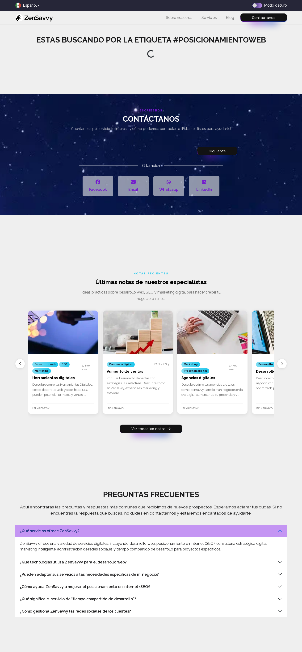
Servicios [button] (209, 17)
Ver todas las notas (150, 428)
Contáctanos (263, 17)
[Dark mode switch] (258, 5)
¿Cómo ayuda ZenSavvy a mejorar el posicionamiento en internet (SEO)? (85, 586)
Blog (230, 17)
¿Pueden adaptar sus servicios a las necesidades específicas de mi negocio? (89, 574)
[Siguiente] (282, 364)
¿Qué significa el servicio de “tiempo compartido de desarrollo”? (78, 599)
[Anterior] (20, 364)
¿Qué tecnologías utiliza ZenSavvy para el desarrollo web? (73, 562)
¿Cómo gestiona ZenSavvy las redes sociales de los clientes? (75, 611)
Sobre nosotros (179, 17)
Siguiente (217, 151)
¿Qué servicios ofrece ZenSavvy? (50, 531)
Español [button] (26, 5)
